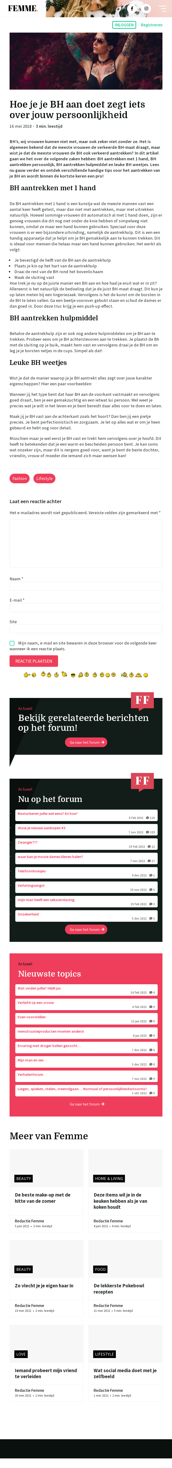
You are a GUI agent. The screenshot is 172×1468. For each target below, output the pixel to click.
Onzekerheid (86, 926)
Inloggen (124, 25)
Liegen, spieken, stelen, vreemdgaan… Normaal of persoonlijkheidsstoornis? (86, 1100)
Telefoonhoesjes (86, 883)
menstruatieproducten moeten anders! (86, 1043)
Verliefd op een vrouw (86, 1014)
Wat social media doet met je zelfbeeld (125, 1383)
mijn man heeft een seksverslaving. (86, 911)
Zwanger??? (86, 854)
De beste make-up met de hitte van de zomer (42, 1207)
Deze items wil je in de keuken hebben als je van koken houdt (120, 1210)
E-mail (17, 609)
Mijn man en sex (86, 1072)
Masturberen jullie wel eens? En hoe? (86, 825)
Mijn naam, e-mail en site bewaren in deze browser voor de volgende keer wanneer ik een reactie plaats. (83, 655)
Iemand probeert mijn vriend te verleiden (46, 1383)
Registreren (151, 25)
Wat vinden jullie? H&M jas (86, 1000)
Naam (16, 588)
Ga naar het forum (87, 751)
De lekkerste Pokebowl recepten (119, 1298)
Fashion (19, 478)
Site (13, 631)
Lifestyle (44, 478)
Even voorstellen (86, 1029)
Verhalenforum (86, 1086)
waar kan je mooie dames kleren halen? (86, 868)
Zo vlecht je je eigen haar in (44, 1295)
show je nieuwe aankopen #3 (86, 840)
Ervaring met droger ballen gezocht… (86, 1057)
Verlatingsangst (86, 897)
